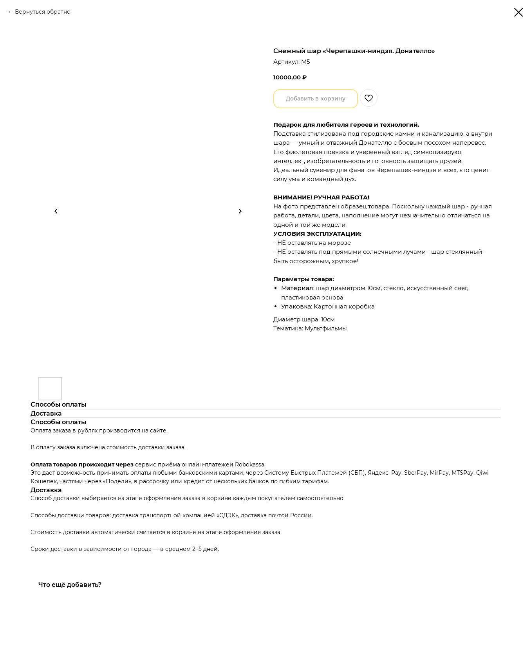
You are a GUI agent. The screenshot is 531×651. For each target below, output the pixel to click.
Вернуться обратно (42, 11)
